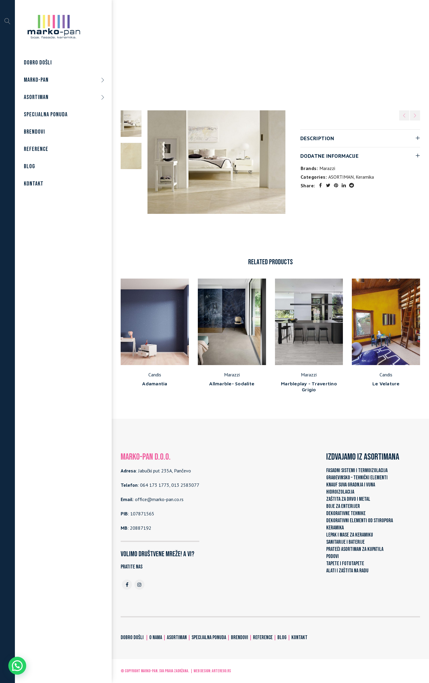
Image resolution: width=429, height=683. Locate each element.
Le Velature (386, 383)
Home (206, 53)
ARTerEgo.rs (221, 670)
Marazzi (327, 168)
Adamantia (154, 383)
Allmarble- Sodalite (231, 383)
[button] (17, 666)
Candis (154, 375)
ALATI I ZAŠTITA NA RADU (347, 571)
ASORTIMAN (231, 53)
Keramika (258, 53)
